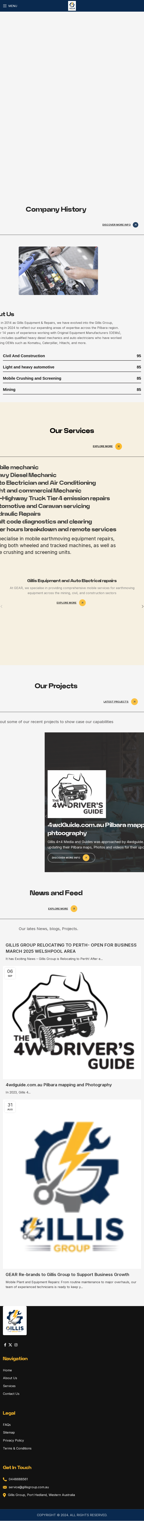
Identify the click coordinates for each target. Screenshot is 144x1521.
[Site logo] (72, 5)
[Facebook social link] (5, 1345)
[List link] (72, 1378)
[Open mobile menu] (10, 6)
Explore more (108, 446)
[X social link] (10, 1345)
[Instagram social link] (16, 1345)
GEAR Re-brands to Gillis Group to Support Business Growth (67, 1274)
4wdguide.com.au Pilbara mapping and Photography (59, 1084)
